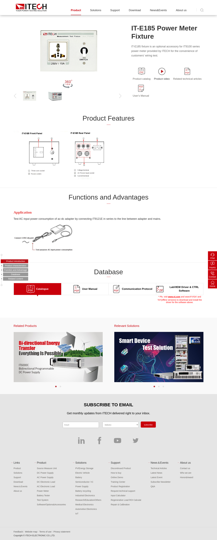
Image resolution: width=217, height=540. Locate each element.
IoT (76, 513)
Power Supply (81, 486)
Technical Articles (159, 468)
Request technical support (123, 491)
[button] (56, 386)
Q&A (153, 486)
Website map (31, 531)
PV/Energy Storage (84, 468)
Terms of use (45, 531)
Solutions (95, 10)
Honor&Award (186, 477)
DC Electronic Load (46, 482)
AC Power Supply (45, 477)
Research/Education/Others (88, 500)
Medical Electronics (84, 504)
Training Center (118, 482)
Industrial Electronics (85, 495)
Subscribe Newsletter (161, 482)
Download (135, 10)
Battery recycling (83, 491)
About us (181, 10)
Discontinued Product (121, 468)
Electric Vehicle (82, 473)
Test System (42, 500)
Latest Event (156, 477)
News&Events (158, 10)
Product (76, 10)
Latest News (156, 473)
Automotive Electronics (86, 509)
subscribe (148, 425)
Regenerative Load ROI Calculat (126, 500)
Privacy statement (61, 531)
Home (212, 286)
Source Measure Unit (47, 468)
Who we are (185, 473)
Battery (78, 477)
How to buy (116, 473)
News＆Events (20, 486)
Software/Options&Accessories (51, 504)
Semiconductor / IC (84, 482)
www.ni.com (174, 297)
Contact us (185, 468)
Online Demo (117, 477)
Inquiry (212, 267)
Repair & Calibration (120, 504)
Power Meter (43, 491)
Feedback (18, 531)
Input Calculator (118, 495)
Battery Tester (43, 495)
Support (115, 10)
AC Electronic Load (46, 486)
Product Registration (120, 486)
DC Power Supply (45, 473)
